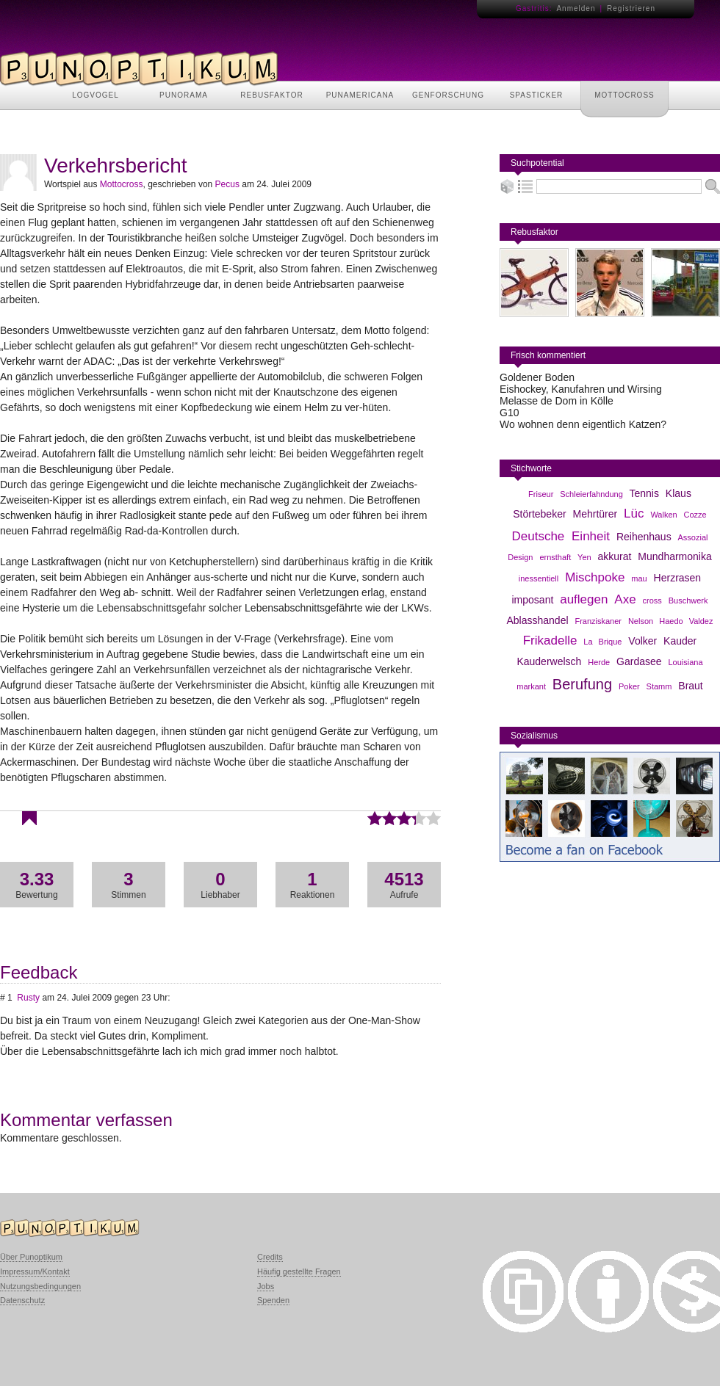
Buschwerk (688, 600)
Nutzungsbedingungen (40, 1286)
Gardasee (638, 661)
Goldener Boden (537, 377)
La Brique (602, 641)
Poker (629, 686)
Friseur (540, 494)
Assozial (693, 537)
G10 (509, 412)
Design (520, 557)
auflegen (584, 599)
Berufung (582, 684)
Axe (625, 599)
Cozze (695, 514)
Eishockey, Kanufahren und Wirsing (581, 389)
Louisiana (685, 662)
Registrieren (631, 8)
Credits (270, 1256)
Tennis (644, 493)
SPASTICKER (537, 95)
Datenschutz (22, 1300)
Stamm (659, 686)
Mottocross (121, 184)
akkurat (615, 556)
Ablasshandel (537, 620)
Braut (690, 686)
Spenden (273, 1300)
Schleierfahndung (591, 494)
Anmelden (575, 8)
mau (639, 578)
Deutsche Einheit (560, 536)
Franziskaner (598, 621)
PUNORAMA (183, 95)
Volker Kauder (662, 641)
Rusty (28, 998)
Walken (663, 514)
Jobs (265, 1286)
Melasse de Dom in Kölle (556, 401)
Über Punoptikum (31, 1256)
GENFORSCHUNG (448, 95)
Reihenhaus (644, 537)
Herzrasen (678, 578)
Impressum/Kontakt (35, 1271)
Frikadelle (550, 640)
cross (652, 600)
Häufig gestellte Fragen (299, 1271)
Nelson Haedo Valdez (670, 621)
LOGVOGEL (95, 95)
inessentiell (538, 578)
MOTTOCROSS (624, 95)
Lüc (634, 513)
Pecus (227, 184)
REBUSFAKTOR (271, 95)
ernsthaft (555, 557)
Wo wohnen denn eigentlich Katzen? (583, 424)
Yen (584, 557)
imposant (533, 600)
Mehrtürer (595, 514)
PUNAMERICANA (360, 95)
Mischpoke (594, 577)
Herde (599, 662)
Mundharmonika (674, 556)
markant (531, 686)
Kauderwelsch (548, 661)
